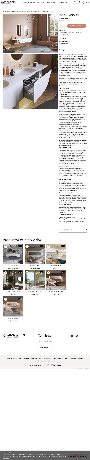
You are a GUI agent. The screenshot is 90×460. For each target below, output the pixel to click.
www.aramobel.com (65, 230)
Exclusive (66, 39)
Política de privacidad (45, 358)
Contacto (26, 358)
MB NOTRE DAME (34, 265)
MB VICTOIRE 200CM (13, 318)
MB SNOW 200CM (56, 265)
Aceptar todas (72, 456)
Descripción (63, 50)
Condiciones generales (76, 358)
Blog (19, 358)
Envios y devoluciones (60, 358)
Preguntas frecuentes (45, 361)
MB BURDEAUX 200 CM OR (35, 291)
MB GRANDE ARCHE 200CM (56, 291)
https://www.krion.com (77, 221)
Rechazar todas (82, 456)
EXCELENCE (66, 41)
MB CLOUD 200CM (13, 265)
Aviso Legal (33, 358)
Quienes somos (12, 358)
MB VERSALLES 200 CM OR (13, 291)
